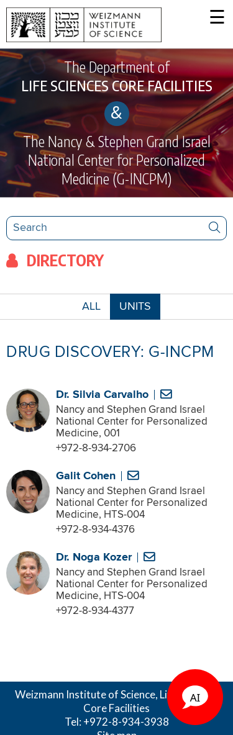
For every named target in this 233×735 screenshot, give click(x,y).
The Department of (116, 76)
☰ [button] (217, 18)
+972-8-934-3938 (126, 721)
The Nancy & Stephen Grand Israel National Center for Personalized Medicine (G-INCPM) (117, 159)
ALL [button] (96, 309)
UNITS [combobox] (135, 306)
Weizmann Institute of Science (85, 694)
